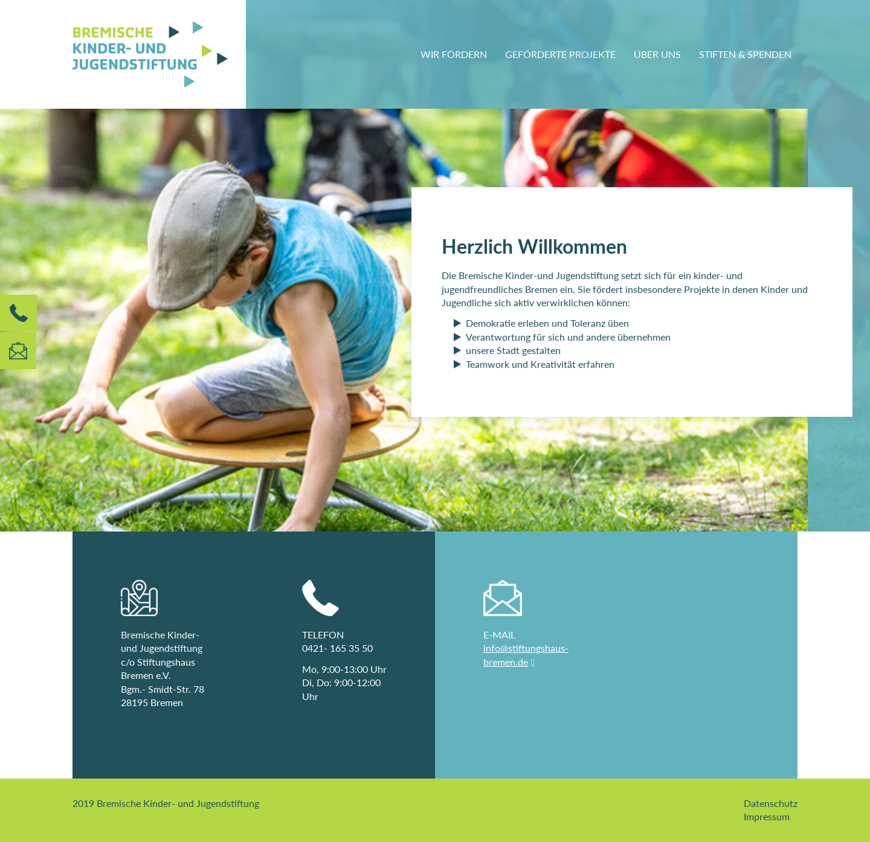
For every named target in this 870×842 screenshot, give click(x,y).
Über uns (657, 54)
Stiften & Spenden (745, 54)
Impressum (767, 816)
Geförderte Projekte (560, 54)
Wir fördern (453, 54)
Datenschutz (771, 803)
